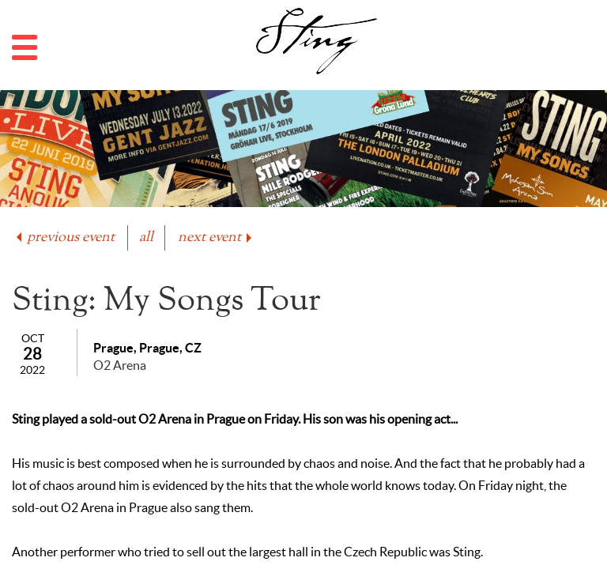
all (146, 237)
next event (216, 237)
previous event (64, 237)
